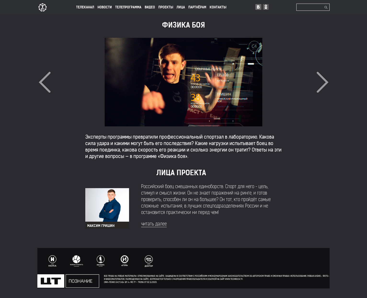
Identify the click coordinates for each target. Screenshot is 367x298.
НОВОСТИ (104, 7)
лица (181, 7)
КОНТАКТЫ (218, 7)
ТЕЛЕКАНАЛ (85, 7)
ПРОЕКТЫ (165, 7)
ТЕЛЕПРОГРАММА (128, 7)
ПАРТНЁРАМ (197, 7)
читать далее (154, 224)
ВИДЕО (150, 7)
